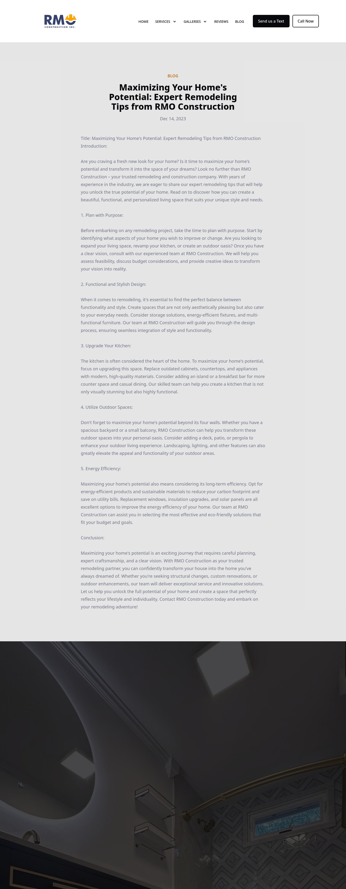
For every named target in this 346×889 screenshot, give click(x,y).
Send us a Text (271, 21)
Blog (239, 21)
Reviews (221, 21)
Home (143, 21)
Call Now (306, 21)
